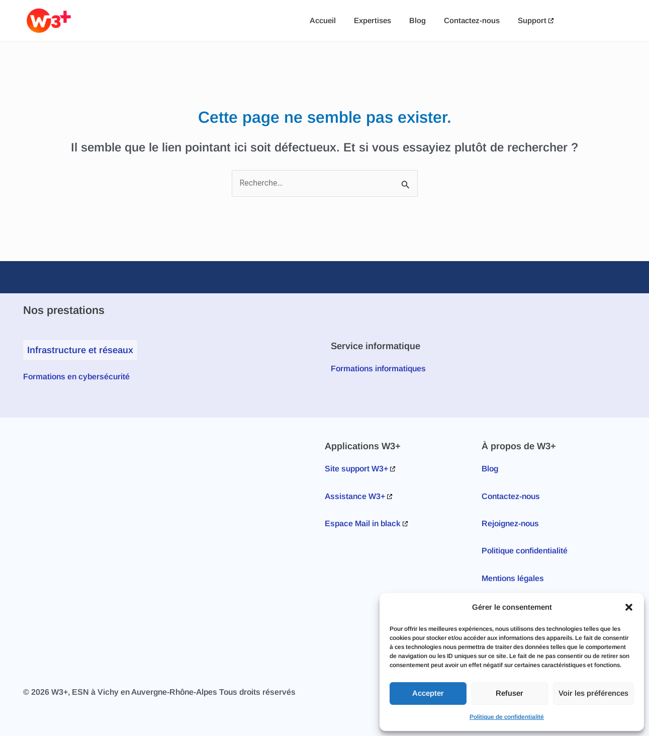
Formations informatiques (378, 368)
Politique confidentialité (525, 550)
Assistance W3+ (355, 496)
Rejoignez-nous (510, 523)
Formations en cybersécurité (76, 376)
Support (532, 20)
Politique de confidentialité (507, 716)
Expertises (372, 20)
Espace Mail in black (363, 523)
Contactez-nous (472, 20)
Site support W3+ (356, 468)
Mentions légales (513, 578)
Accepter (428, 693)
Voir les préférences (593, 693)
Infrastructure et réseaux (80, 350)
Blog (417, 20)
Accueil (323, 20)
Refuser (509, 693)
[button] (629, 607)
